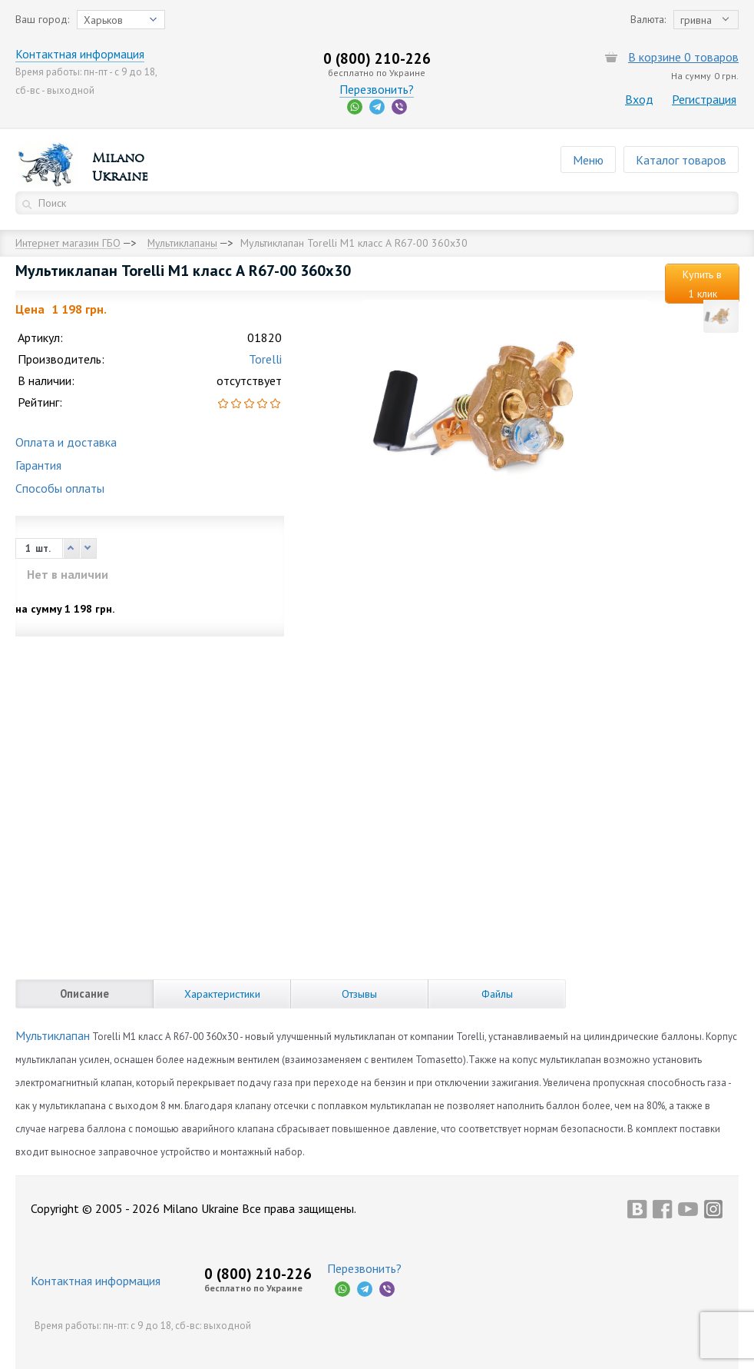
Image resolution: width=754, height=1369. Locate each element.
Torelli (265, 359)
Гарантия (38, 465)
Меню (588, 160)
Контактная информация (80, 53)
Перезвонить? (376, 89)
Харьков (103, 20)
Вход (639, 99)
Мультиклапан (52, 1035)
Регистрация (704, 99)
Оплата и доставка (66, 442)
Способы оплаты (59, 488)
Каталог (681, 160)
